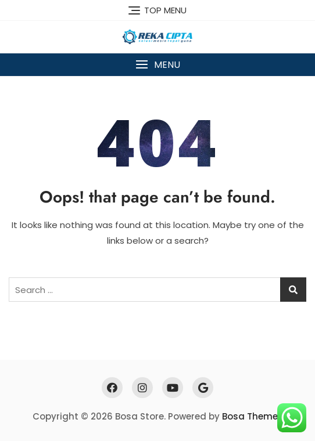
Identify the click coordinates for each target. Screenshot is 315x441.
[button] (157, 64)
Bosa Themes (252, 416)
